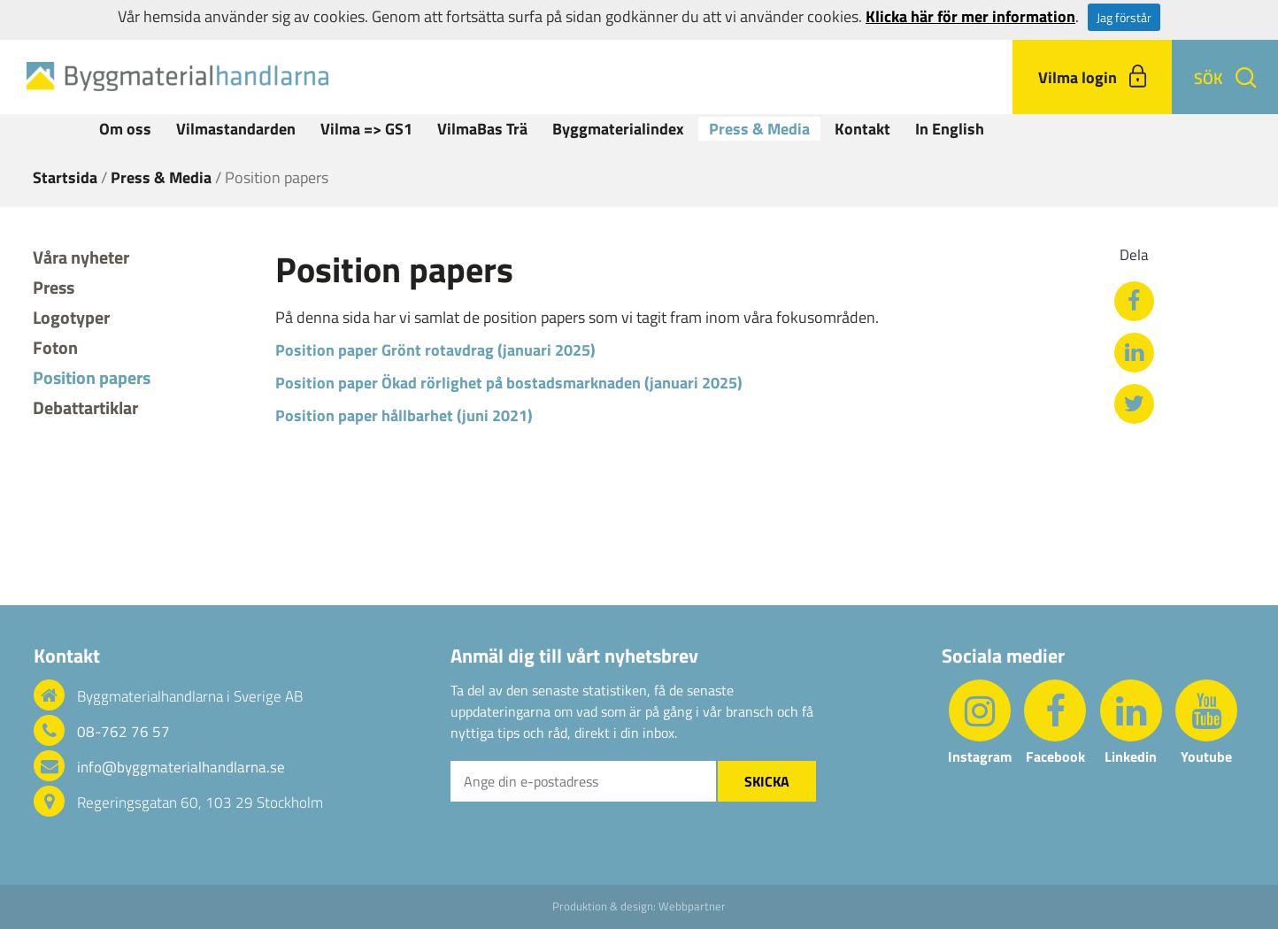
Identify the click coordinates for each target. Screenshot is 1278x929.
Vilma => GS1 (366, 129)
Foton (55, 347)
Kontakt (862, 129)
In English (949, 129)
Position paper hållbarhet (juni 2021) (404, 415)
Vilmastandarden (236, 129)
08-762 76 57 (123, 731)
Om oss (125, 129)
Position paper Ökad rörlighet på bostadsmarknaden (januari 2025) (509, 383)
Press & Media (759, 129)
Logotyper (71, 317)
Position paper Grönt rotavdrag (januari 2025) (435, 350)
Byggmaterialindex (618, 129)
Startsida (65, 177)
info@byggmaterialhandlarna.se (181, 767)
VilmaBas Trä (482, 129)
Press (53, 287)
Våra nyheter (81, 257)
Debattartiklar (85, 407)
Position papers (91, 377)
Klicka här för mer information (970, 16)
